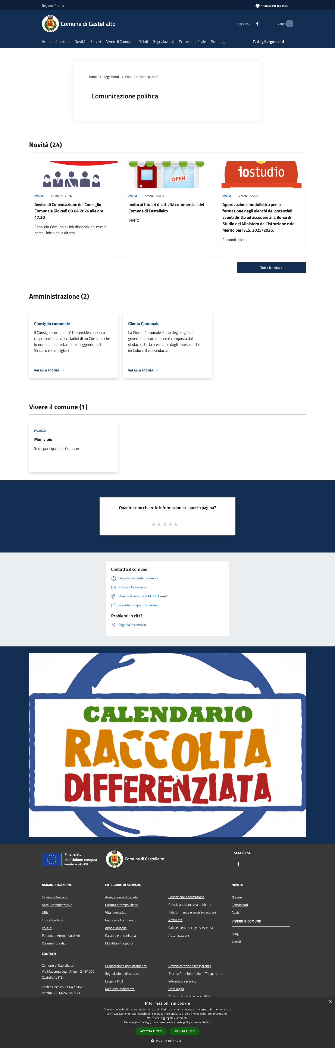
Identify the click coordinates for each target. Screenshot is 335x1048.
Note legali (176, 988)
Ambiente (175, 919)
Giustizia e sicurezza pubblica (189, 904)
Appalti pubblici (116, 927)
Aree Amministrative (57, 904)
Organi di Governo (55, 897)
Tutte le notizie (271, 267)
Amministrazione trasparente (189, 965)
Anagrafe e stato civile (121, 897)
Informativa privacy (182, 981)
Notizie (237, 897)
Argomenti (111, 76)
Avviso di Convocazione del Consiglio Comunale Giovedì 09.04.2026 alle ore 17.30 (68, 211)
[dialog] (167, 1022)
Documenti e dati (54, 943)
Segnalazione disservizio (122, 973)
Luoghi (236, 933)
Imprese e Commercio (120, 920)
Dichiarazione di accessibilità (189, 996)
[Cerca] (288, 24)
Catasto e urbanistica (120, 935)
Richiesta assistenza (120, 988)
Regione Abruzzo (54, 5)
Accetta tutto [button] (151, 1031)
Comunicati (240, 904)
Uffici (45, 912)
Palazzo (40, 430)
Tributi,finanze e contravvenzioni (192, 912)
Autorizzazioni (178, 935)
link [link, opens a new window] (208, 1022)
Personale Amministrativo (61, 935)
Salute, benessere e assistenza (190, 927)
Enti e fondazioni (54, 920)
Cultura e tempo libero (121, 904)
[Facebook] (250, 23)
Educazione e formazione (186, 896)
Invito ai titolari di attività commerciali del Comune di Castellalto (166, 207)
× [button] (330, 1001)
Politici (47, 927)
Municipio (43, 439)
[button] (167, 1041)
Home (93, 76)
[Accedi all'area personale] (271, 6)
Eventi (236, 941)
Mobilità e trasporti (119, 943)
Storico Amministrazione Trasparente (195, 973)
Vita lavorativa (115, 912)
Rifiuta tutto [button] (185, 1031)
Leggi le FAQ (114, 981)
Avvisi (38, 195)
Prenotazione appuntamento (126, 965)
